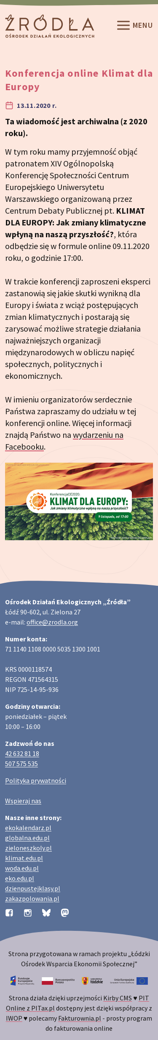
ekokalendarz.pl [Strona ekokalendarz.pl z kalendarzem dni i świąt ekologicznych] (28, 827)
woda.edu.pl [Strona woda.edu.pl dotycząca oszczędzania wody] (22, 868)
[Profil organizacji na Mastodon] (65, 912)
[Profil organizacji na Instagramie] (28, 912)
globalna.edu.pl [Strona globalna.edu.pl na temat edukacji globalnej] (27, 838)
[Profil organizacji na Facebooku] (9, 912)
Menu (134, 26)
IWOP (14, 1018)
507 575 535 (21, 763)
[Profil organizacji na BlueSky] (46, 912)
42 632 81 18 (22, 753)
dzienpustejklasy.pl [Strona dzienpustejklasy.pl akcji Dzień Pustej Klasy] (32, 888)
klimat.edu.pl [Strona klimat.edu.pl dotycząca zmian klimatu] (24, 858)
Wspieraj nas (23, 800)
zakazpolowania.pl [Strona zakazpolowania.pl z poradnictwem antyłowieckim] (32, 898)
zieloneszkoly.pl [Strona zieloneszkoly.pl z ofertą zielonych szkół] (28, 848)
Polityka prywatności (35, 780)
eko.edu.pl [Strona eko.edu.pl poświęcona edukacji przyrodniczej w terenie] (19, 878)
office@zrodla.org (52, 622)
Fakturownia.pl (79, 1018)
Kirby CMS (117, 998)
